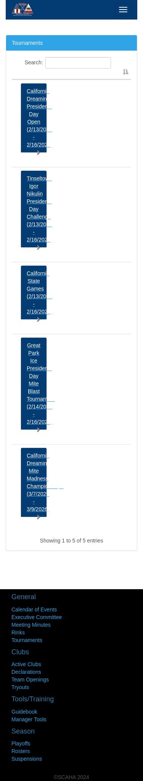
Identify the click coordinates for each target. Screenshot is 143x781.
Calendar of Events (34, 609)
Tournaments (26, 640)
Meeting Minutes (31, 625)
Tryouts (20, 687)
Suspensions (26, 759)
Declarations (26, 672)
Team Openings (30, 679)
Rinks (18, 632)
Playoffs (21, 743)
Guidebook (24, 712)
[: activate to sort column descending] (71, 76)
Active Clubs (26, 664)
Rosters (20, 751)
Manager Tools (29, 719)
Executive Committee (36, 617)
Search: (67, 63)
